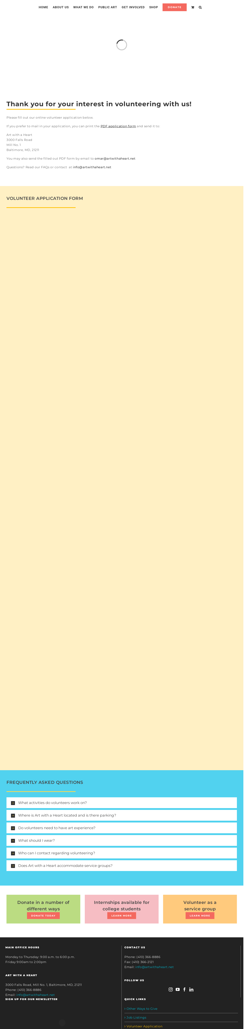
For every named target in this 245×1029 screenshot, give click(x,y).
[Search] (200, 7)
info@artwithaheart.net (92, 167)
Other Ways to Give (142, 1008)
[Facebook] (185, 989)
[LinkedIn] (191, 989)
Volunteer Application (145, 1026)
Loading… (64, 484)
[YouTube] (178, 989)
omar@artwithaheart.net (115, 158)
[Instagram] (171, 989)
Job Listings (136, 1017)
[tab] (121, 802)
